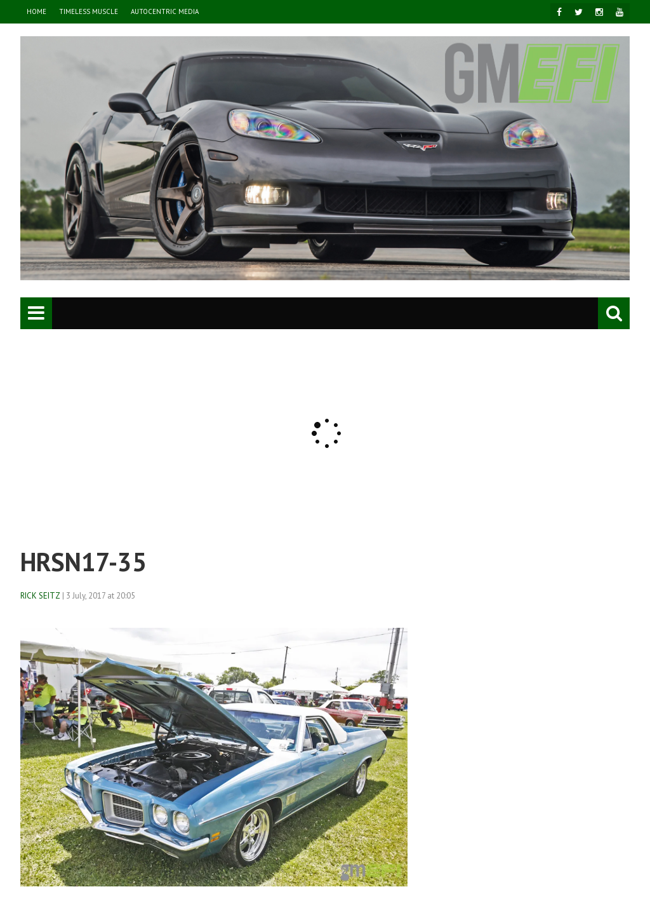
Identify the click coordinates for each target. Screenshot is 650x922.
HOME (36, 11)
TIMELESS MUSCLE (88, 11)
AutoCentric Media (165, 11)
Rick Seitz (40, 595)
